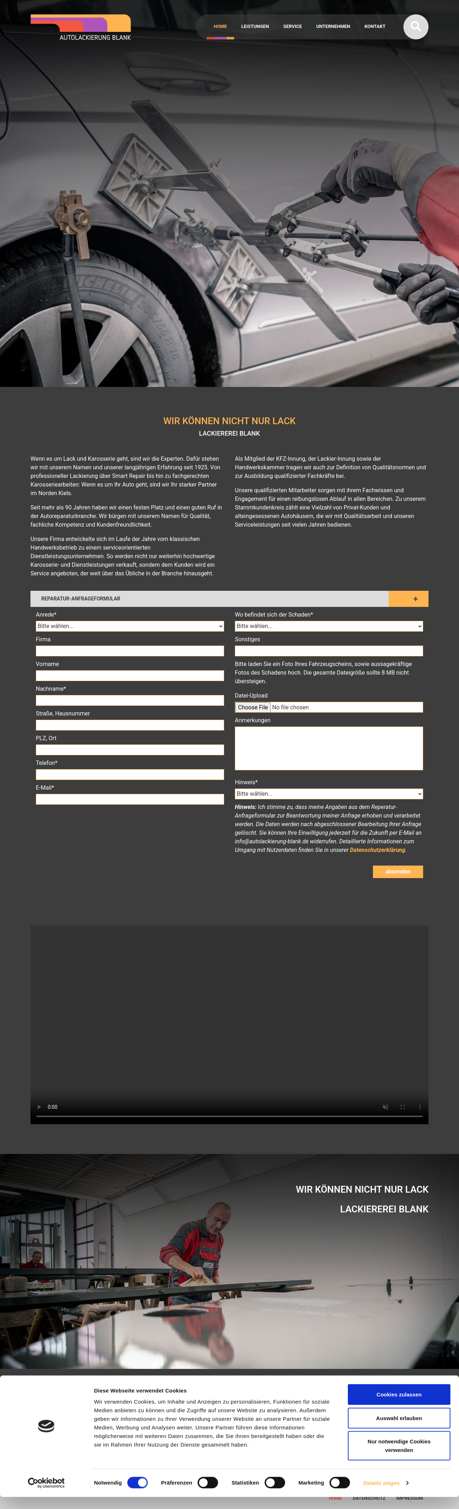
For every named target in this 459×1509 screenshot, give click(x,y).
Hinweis (329, 782)
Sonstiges (247, 639)
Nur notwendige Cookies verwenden (399, 1457)
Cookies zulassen (399, 1406)
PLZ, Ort (46, 738)
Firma (43, 639)
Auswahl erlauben (399, 1430)
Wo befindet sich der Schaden (329, 614)
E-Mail (130, 787)
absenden (398, 871)
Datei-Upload (251, 695)
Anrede (130, 614)
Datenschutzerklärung (377, 850)
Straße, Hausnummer (63, 713)
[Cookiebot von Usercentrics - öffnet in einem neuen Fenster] (46, 1495)
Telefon (130, 762)
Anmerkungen (252, 720)
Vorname (47, 664)
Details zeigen (381, 1495)
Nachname (130, 688)
